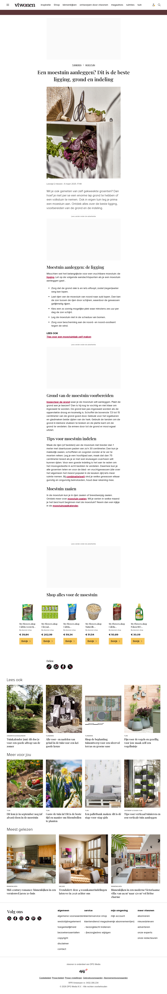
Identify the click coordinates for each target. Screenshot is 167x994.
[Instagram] (21, 918)
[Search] (159, 5)
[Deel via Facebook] (63, 666)
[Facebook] (15, 918)
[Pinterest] (33, 918)
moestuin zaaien (77, 499)
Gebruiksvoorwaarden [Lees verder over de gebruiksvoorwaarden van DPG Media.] (93, 978)
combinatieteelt (75, 476)
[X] (39, 918)
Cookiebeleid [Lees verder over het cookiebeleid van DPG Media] (45, 978)
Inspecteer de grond (58, 402)
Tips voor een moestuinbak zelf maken (69, 337)
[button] (73, 978)
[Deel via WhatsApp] (56, 666)
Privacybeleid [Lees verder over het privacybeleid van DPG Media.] (58, 978)
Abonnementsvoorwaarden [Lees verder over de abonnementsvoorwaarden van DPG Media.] (116, 978)
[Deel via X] (70, 666)
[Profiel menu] (153, 5)
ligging (50, 277)
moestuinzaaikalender (65, 506)
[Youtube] (27, 918)
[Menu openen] (8, 5)
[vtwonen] (25, 5)
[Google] (9, 918)
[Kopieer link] (49, 666)
